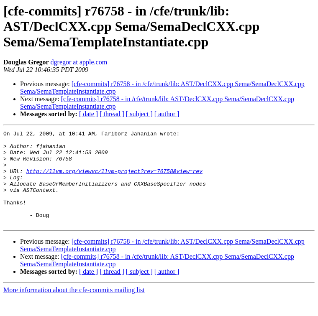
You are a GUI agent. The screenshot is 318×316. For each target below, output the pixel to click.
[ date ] (88, 113)
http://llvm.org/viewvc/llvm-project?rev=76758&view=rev (114, 179)
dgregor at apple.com (79, 62)
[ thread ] (112, 113)
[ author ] (167, 113)
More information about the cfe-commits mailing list (74, 308)
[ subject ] (139, 113)
